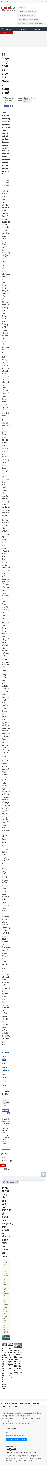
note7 (5, 1132)
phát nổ (4, 1144)
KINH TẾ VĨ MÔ (21, 29)
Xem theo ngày (4, 1154)
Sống (15, 1407)
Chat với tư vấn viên (16, 1439)
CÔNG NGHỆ (7, 32)
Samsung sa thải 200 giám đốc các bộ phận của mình (6, 1068)
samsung (5, 1135)
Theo (6, 1102)
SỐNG (18, 32)
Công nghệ (20, 99)
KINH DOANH (36, 29)
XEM (3, 1166)
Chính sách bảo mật (8, 1426)
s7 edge (4, 1137)
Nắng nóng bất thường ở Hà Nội (28, 19)
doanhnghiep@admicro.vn (18, 1435)
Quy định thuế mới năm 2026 (27, 11)
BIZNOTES (21, 8)
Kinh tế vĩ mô (25, 1403)
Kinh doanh (37, 1403)
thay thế (4, 1141)
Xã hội (14, 1403)
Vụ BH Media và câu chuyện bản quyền (30, 23)
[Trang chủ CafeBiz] (2, 29)
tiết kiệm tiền (6, 1121)
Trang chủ (5, 1403)
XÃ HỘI (8, 29)
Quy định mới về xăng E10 (26, 15)
